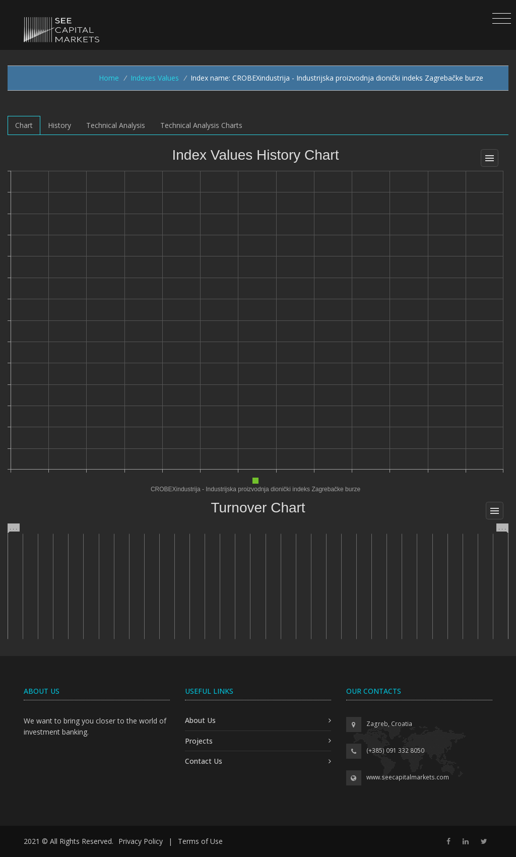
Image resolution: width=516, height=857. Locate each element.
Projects (199, 741)
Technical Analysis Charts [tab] (201, 125)
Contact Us (203, 761)
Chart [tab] (24, 125)
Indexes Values (155, 78)
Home (109, 78)
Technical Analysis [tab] (115, 125)
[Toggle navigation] (501, 19)
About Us (200, 720)
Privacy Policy (140, 841)
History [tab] (59, 125)
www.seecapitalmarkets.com (407, 777)
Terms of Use (200, 841)
